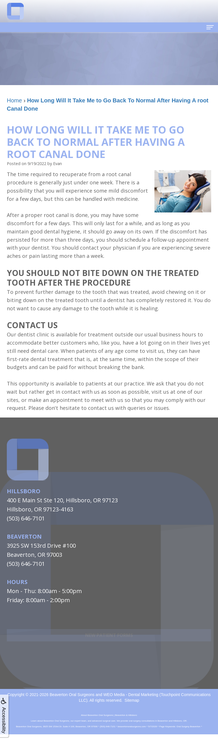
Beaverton (24, 536)
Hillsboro (23, 491)
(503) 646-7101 (26, 518)
